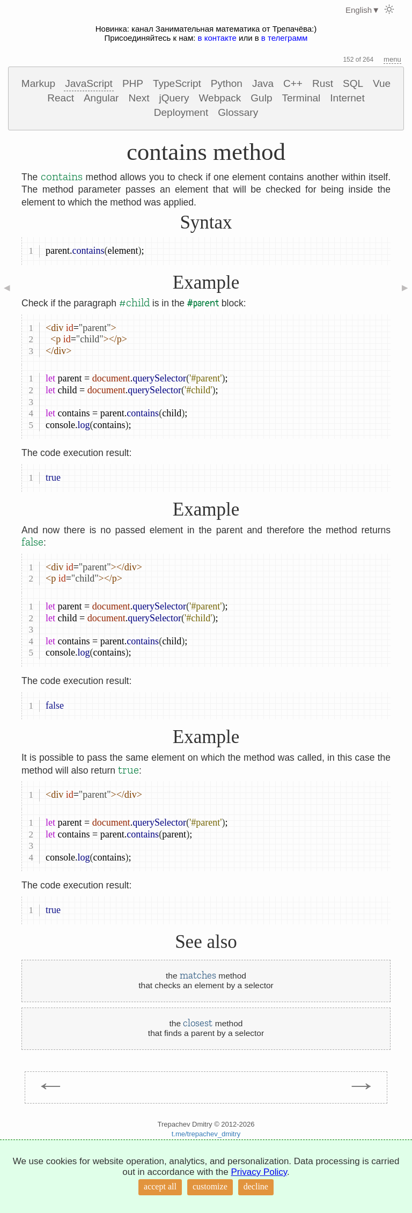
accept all (160, 1186)
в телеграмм (284, 37)
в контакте (217, 37)
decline (256, 1186)
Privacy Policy (259, 1172)
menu (392, 59)
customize (210, 1186)
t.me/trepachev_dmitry (206, 1134)
